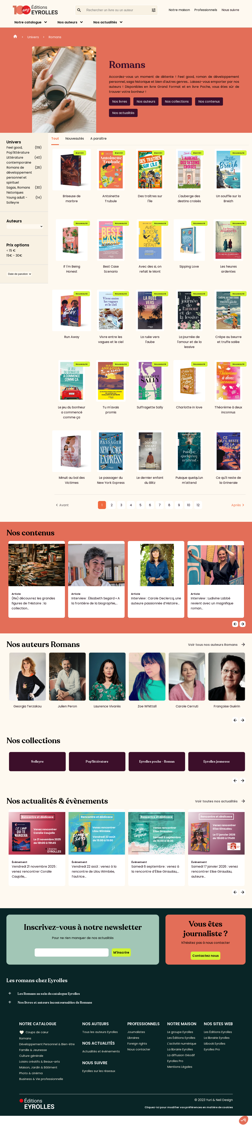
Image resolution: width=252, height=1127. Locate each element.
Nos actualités (105, 22)
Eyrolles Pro (177, 1075)
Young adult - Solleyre (16, 200)
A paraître (98, 138)
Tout (55, 138)
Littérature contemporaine (18, 160)
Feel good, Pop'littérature (17, 150)
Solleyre (37, 761)
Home (15, 37)
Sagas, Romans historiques (18, 190)
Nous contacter (141, 1052)
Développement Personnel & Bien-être (42, 1048)
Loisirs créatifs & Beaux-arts (41, 1070)
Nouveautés (74, 138)
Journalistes (138, 1032)
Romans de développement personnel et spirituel (19, 175)
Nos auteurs (67, 22)
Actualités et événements (94, 1055)
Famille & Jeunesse (34, 1057)
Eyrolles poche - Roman (156, 761)
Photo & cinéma (31, 1083)
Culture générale (32, 1063)
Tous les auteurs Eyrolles (103, 1032)
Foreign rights (140, 1045)
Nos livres (119, 101)
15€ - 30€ (14, 255)
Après (236, 505)
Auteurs (14, 221)
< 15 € (11, 250)
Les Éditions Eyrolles (176, 1041)
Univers (33, 37)
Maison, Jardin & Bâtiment (39, 1076)
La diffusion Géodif (182, 1068)
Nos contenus (209, 101)
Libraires (135, 1038)
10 (188, 505)
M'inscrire (121, 952)
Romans (54, 37)
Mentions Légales (181, 1081)
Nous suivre (230, 10)
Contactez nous (205, 955)
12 (198, 505)
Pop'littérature (97, 761)
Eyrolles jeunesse (217, 761)
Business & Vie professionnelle (42, 1090)
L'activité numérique (176, 1053)
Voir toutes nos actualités (220, 801)
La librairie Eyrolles (182, 1062)
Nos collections (177, 101)
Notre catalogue (27, 22)
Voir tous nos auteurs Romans (217, 644)
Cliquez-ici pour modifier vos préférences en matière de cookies (189, 1118)
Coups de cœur (34, 1032)
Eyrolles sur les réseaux (102, 1078)
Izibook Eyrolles (216, 1050)
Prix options (17, 245)
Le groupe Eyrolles (182, 1032)
